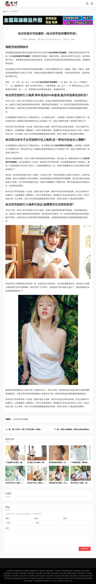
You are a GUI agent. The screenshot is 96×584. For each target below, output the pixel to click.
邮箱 (36, 518)
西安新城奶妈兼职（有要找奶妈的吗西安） (65, 462)
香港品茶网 (40, 578)
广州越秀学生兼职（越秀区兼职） (17, 462)
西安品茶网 (65, 576)
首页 (7, 11)
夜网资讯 (14, 11)
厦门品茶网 (88, 573)
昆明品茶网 (31, 573)
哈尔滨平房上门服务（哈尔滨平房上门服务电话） (45, 483)
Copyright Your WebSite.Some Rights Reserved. (63, 578)
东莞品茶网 (41, 571)
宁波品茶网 (38, 573)
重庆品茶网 (16, 578)
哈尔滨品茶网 (85, 571)
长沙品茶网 (25, 571)
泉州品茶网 (54, 573)
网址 (65, 518)
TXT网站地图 (37, 581)
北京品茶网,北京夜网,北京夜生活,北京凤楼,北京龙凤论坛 (11, 3)
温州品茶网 (49, 576)
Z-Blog (54, 581)
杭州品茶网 (15, 573)
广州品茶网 (57, 571)
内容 (7, 528)
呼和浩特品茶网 (67, 571)
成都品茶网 (33, 571)
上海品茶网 (9, 571)
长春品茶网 (17, 571)
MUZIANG (69, 581)
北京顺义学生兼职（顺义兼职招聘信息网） (43, 462)
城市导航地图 (88, 578)
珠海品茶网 (89, 576)
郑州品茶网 (8, 578)
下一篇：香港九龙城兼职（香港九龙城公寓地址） (72, 429)
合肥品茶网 (7, 573)
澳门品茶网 (32, 578)
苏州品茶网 (14, 576)
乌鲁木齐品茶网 (40, 576)
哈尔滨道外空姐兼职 (20, 419)
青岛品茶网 (62, 573)
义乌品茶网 (81, 576)
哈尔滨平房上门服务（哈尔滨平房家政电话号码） (23, 483)
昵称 (7, 518)
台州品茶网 (22, 576)
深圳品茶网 (6, 576)
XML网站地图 (28, 581)
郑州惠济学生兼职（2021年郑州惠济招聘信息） (66, 483)
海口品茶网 (76, 571)
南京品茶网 (46, 573)
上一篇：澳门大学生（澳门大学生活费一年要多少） (24, 429)
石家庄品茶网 (71, 573)
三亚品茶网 (80, 573)
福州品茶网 (49, 571)
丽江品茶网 (24, 578)
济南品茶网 (23, 573)
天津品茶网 (30, 576)
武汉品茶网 (57, 576)
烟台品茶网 (73, 576)
